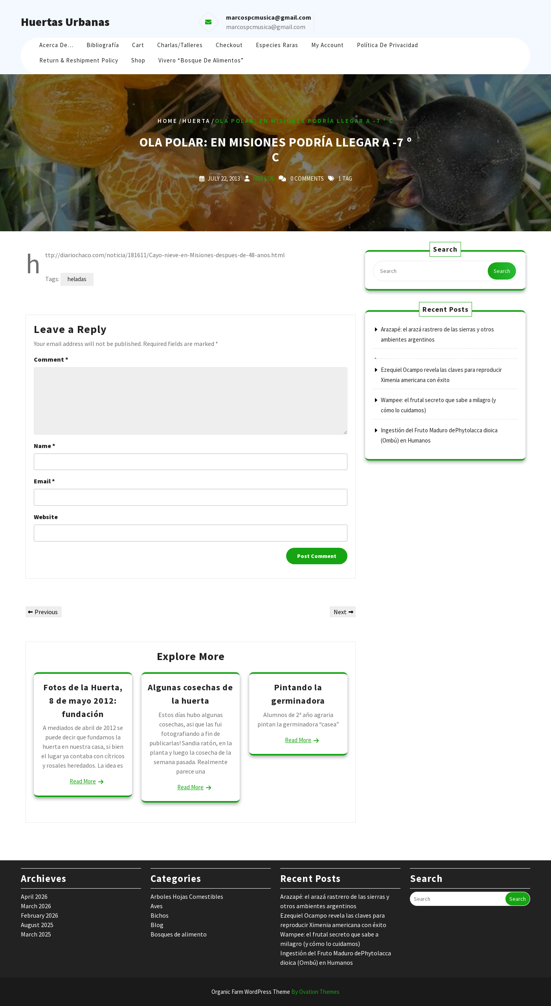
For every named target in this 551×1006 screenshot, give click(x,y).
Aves (157, 906)
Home (168, 120)
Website (46, 517)
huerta (196, 120)
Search (502, 270)
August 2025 (37, 925)
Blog (157, 925)
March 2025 (36, 934)
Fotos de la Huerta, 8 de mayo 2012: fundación (83, 700)
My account (327, 45)
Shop (138, 60)
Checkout (229, 45)
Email (44, 481)
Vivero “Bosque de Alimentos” (201, 60)
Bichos (160, 915)
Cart (138, 45)
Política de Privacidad (387, 45)
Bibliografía (102, 45)
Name (44, 446)
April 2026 (34, 896)
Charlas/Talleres (180, 45)
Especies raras (277, 45)
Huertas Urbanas (65, 21)
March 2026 (36, 906)
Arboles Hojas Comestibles (187, 896)
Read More (83, 781)
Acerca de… (56, 45)
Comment (51, 359)
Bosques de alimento (179, 934)
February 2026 (39, 915)
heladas (77, 279)
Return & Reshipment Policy (78, 60)
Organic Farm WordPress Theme (275, 991)
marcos (263, 178)
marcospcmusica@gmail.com (265, 27)
